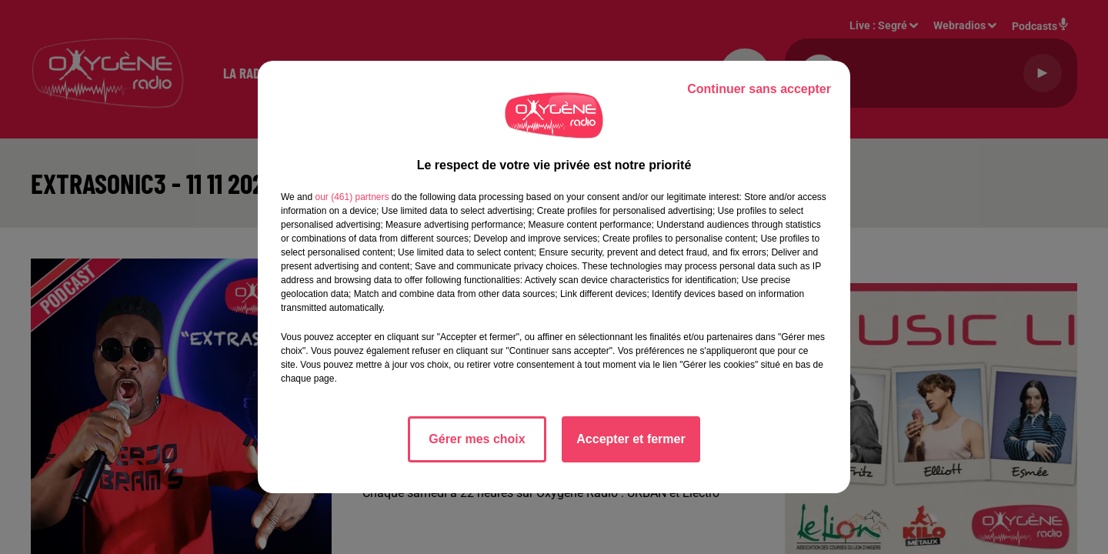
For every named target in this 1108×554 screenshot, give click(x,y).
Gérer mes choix (477, 439)
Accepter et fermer (630, 439)
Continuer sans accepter (759, 88)
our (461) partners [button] (352, 197)
